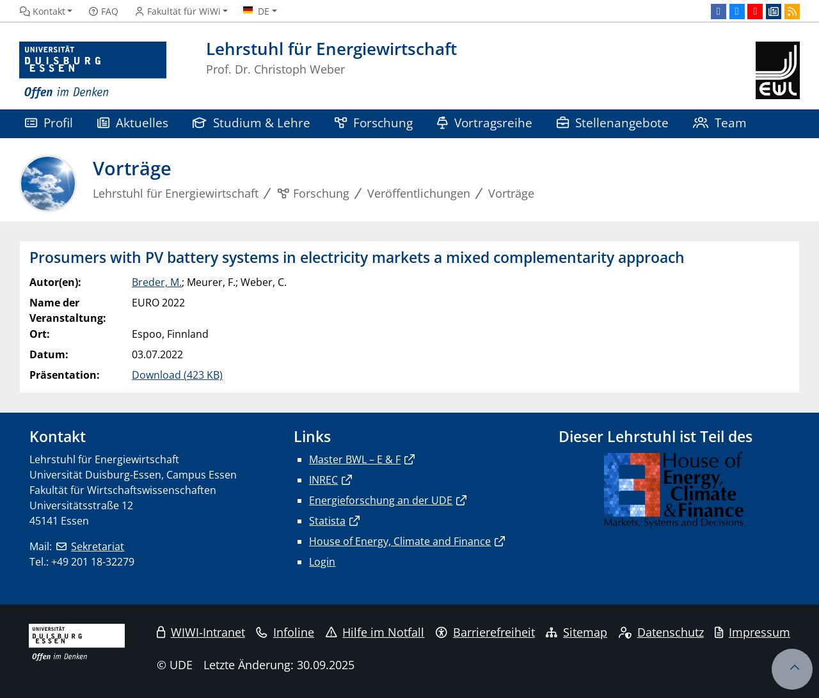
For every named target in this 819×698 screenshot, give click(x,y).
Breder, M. (157, 282)
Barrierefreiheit (485, 632)
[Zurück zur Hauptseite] (778, 71)
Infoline (285, 632)
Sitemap (576, 632)
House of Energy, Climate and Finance (400, 541)
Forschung (374, 122)
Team (720, 122)
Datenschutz (661, 632)
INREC (323, 480)
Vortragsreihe (484, 122)
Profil (49, 122)
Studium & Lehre (251, 122)
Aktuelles (132, 122)
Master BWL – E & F (355, 459)
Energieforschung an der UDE (380, 500)
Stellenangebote (613, 122)
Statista (327, 521)
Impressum (752, 632)
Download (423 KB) (177, 375)
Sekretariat (97, 546)
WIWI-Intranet (201, 632)
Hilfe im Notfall (375, 632)
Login (322, 562)
